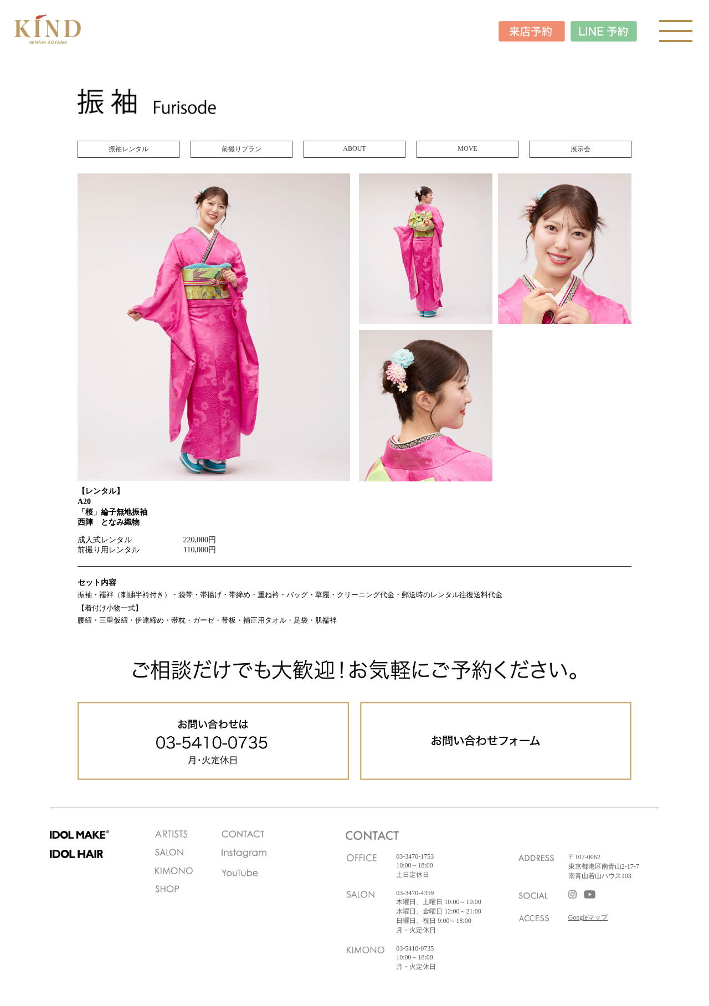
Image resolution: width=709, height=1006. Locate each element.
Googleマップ (588, 917)
